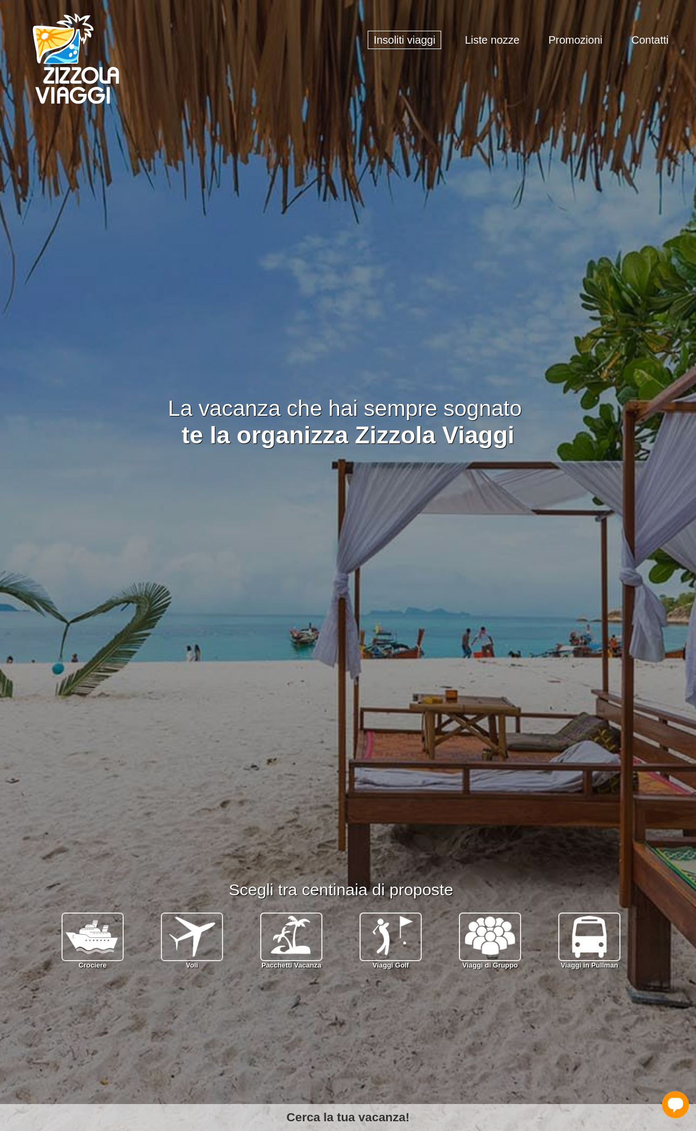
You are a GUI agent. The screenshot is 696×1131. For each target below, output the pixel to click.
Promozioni (576, 40)
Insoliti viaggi (405, 40)
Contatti (649, 40)
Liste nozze (492, 40)
